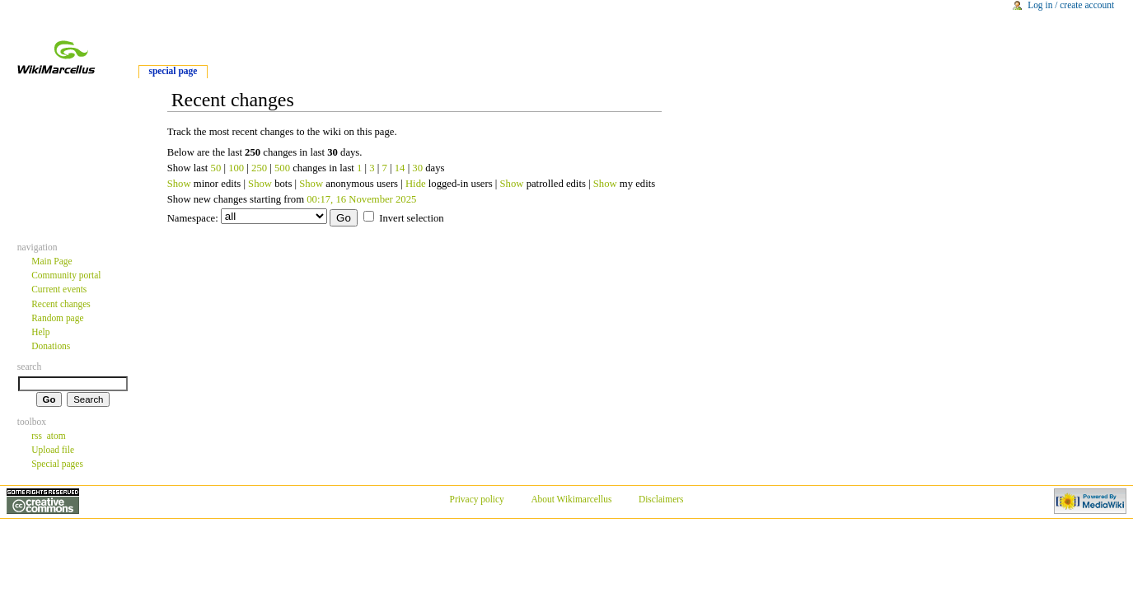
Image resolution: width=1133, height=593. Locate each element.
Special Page (172, 71)
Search (29, 366)
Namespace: (192, 218)
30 (417, 168)
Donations (50, 346)
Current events (59, 289)
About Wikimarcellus (571, 499)
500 (282, 168)
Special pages (57, 464)
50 (216, 168)
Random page (57, 318)
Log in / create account (1071, 5)
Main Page (51, 261)
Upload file (52, 450)
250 (259, 168)
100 (236, 168)
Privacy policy (477, 499)
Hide (415, 183)
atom (56, 436)
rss (36, 436)
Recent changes (61, 304)
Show (179, 183)
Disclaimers (661, 499)
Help (40, 332)
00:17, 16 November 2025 (361, 199)
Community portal (66, 275)
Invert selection (411, 218)
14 (400, 168)
